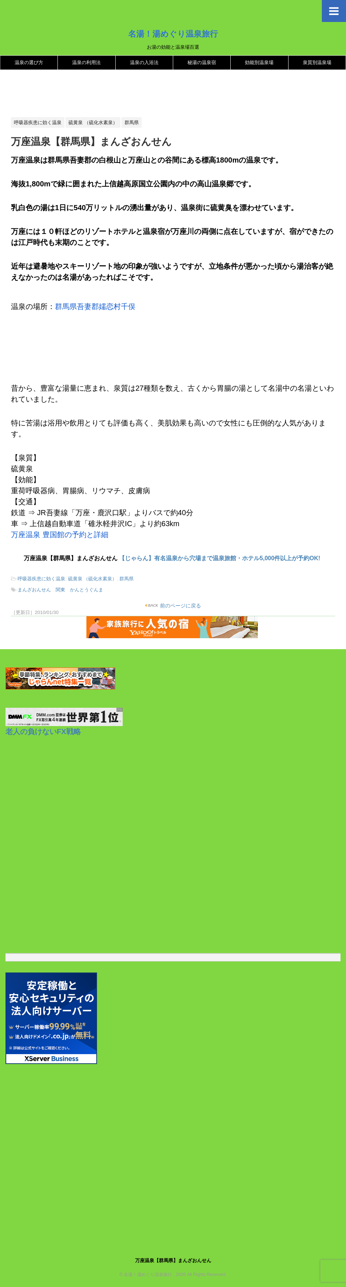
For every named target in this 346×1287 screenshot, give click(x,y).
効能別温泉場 (259, 62)
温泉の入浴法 (144, 62)
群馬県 (126, 578)
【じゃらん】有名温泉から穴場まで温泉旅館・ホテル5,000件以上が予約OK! (219, 558)
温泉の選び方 (29, 62)
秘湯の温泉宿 (201, 62)
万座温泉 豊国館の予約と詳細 (59, 535)
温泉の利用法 (86, 62)
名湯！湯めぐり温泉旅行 (173, 34)
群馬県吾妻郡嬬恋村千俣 (95, 306)
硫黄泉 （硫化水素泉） (92, 578)
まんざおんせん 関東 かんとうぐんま (60, 589)
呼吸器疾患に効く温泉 (41, 578)
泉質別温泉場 (317, 62)
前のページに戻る (180, 606)
